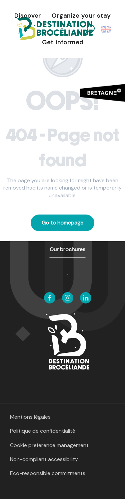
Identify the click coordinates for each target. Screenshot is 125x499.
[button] (106, 29)
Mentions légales (30, 416)
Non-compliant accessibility (44, 459)
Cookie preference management (49, 445)
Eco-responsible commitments (47, 473)
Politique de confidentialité (42, 430)
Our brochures (67, 249)
